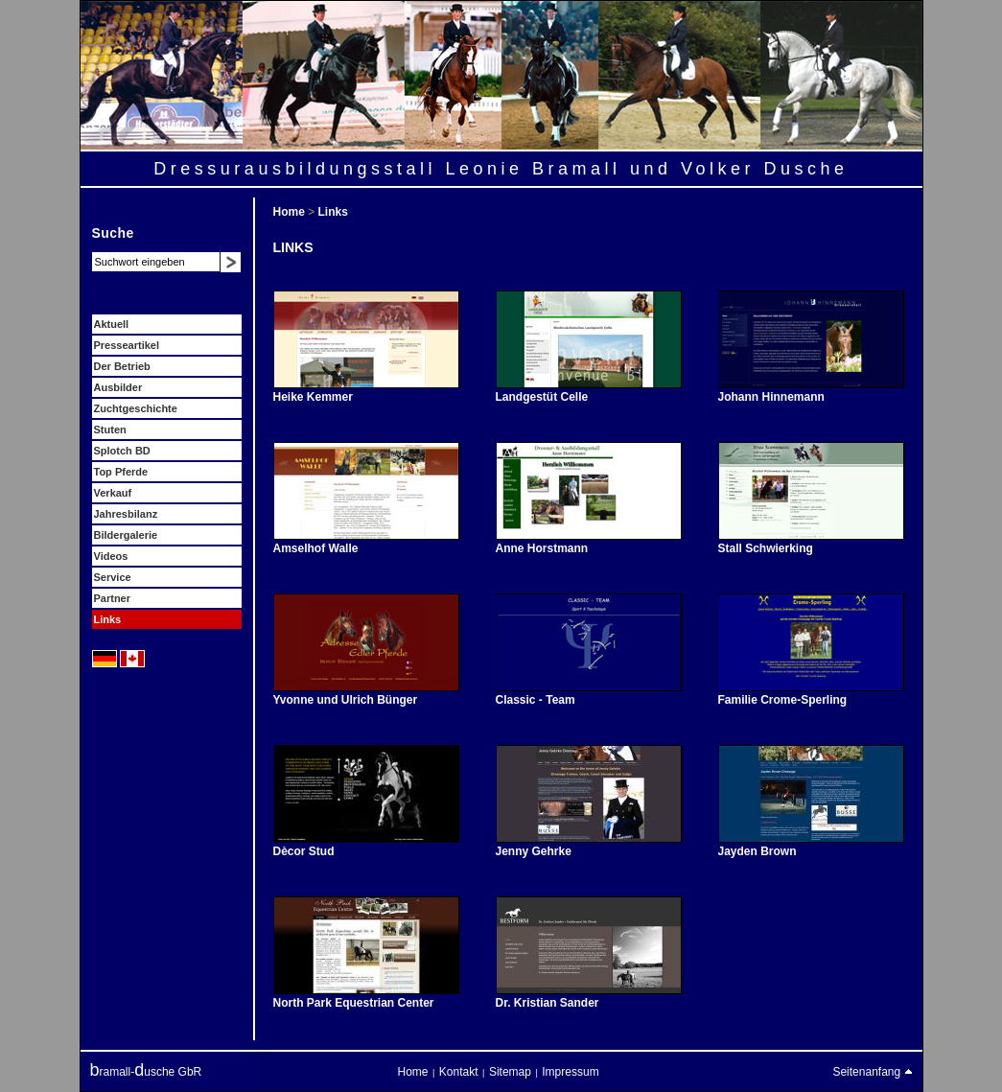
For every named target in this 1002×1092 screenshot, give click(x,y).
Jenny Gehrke (533, 851)
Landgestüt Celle (542, 397)
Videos (111, 556)
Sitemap (510, 1072)
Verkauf (113, 493)
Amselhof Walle (316, 548)
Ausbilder (118, 387)
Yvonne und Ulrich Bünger (345, 700)
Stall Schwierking (765, 548)
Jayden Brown (757, 851)
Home (291, 212)
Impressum (570, 1072)
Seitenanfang (872, 1072)
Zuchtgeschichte (135, 408)
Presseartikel (127, 345)
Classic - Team (535, 700)
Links (108, 619)
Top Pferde (121, 471)
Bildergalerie (126, 535)
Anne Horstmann (542, 548)
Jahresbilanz (126, 514)
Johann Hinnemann (771, 397)
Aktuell (111, 324)
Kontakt (458, 1072)
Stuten (110, 429)
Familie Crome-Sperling (783, 700)
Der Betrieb (122, 366)
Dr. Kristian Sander (547, 1003)
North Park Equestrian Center (353, 1003)
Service (112, 577)
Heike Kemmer (313, 397)
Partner (112, 598)
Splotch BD (122, 450)
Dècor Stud (304, 851)
